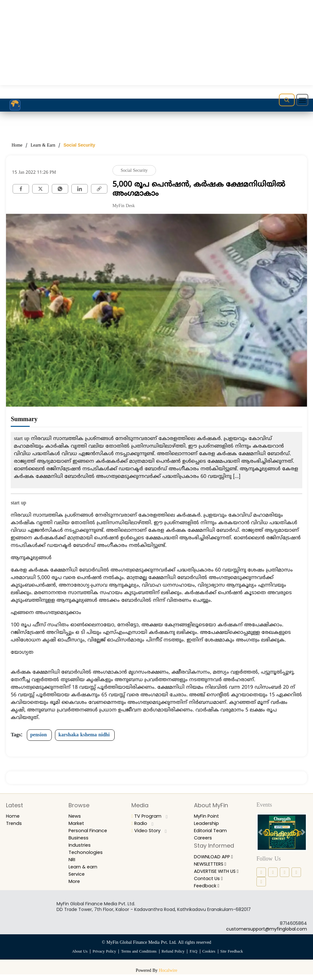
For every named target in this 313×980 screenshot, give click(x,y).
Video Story (150, 830)
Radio (142, 823)
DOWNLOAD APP (216, 856)
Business (79, 837)
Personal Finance (90, 830)
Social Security (79, 145)
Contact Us (209, 884)
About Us (77, 957)
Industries (81, 845)
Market (78, 823)
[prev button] (260, 832)
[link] (99, 188)
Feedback (208, 891)
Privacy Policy (103, 957)
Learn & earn (84, 866)
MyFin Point (208, 816)
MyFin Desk (123, 206)
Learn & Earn (43, 145)
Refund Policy (174, 957)
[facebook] (21, 188)
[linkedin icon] (284, 872)
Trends (14, 823)
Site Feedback (233, 957)
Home (17, 145)
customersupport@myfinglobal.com (266, 934)
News (75, 816)
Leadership (207, 823)
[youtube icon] (261, 881)
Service (78, 874)
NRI (72, 859)
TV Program (151, 816)
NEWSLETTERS (213, 863)
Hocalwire (168, 976)
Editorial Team (212, 830)
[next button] (303, 832)
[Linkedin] (79, 188)
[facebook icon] (261, 872)
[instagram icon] (273, 872)
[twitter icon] (296, 872)
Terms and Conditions (138, 957)
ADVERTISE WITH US (218, 873)
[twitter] (40, 188)
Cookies (210, 957)
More (75, 881)
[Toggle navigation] (302, 100)
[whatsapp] (60, 188)
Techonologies (87, 852)
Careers (204, 837)
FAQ (194, 957)
